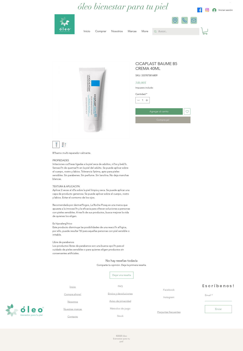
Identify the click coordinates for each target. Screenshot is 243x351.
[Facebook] (199, 10)
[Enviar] (218, 309)
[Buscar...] (175, 31)
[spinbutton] (142, 100)
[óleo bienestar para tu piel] (123, 6)
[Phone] (184, 20)
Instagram (168, 297)
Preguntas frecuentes (169, 312)
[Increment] (147, 100)
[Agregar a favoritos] (187, 111)
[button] (230, 2)
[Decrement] (138, 100)
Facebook (169, 289)
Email (208, 295)
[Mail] (193, 20)
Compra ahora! (72, 294)
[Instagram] (207, 10)
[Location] (175, 20)
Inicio (73, 286)
